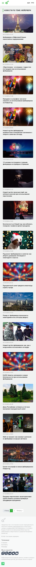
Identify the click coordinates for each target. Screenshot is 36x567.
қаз (28, 3)
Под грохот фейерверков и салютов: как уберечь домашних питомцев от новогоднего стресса (17, 256)
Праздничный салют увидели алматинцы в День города (17, 286)
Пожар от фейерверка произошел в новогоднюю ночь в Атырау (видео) (15, 316)
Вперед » (20, 510)
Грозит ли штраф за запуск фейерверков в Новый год (18, 468)
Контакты (4, 544)
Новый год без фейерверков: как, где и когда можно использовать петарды (16, 346)
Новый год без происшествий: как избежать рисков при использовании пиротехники (16, 194)
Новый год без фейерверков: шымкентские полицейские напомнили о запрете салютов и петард (17, 132)
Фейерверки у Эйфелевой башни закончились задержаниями (14, 38)
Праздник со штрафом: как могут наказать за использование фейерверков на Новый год (18, 101)
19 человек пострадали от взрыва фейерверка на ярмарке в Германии (16, 163)
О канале (4, 542)
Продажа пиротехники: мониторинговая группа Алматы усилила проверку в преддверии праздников (17, 498)
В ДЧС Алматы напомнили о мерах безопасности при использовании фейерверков (15, 377)
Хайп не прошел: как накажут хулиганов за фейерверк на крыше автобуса (17, 438)
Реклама (4, 547)
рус (32, 3)
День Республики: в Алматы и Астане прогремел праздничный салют (16, 408)
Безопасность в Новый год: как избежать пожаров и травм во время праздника (17, 225)
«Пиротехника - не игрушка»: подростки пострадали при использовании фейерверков (17, 69)
